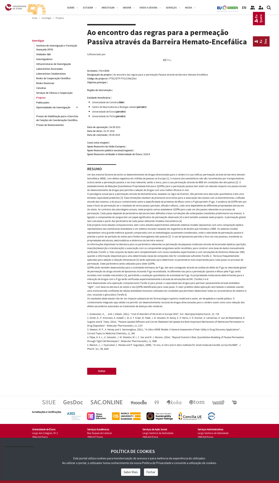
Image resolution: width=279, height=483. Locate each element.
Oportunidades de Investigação (53, 107)
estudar (88, 7)
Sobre (71, 7)
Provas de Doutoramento (50, 125)
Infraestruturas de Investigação (53, 64)
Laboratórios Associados (49, 69)
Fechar (150, 472)
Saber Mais (131, 472)
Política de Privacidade (156, 463)
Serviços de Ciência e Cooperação (54, 93)
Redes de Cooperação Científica (53, 78)
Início (34, 18)
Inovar (127, 7)
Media (188, 7)
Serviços (171, 7)
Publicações (42, 103)
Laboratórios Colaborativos (51, 74)
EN (244, 7)
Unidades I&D (43, 54)
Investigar (46, 18)
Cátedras (41, 88)
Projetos (41, 98)
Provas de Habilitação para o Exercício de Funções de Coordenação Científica (57, 118)
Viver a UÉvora (148, 7)
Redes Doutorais (45, 83)
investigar (108, 7)
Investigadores (44, 59)
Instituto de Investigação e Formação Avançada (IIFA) (56, 47)
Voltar (102, 371)
